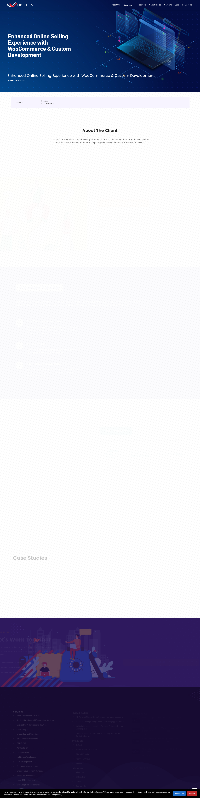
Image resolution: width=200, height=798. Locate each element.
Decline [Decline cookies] (192, 793)
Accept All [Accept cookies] (179, 793)
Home (10, 80)
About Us (116, 5)
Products (142, 5)
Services (129, 5)
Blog (177, 5)
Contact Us (187, 5)
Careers (168, 5)
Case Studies (155, 5)
